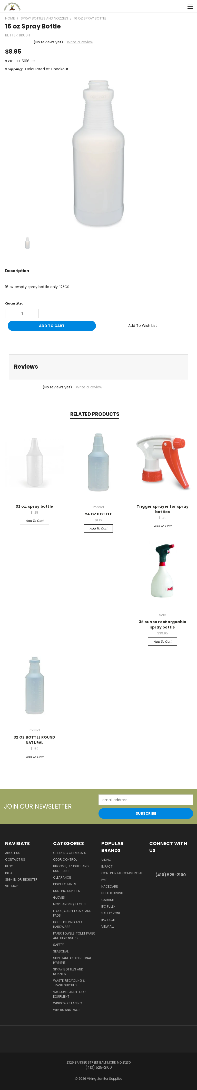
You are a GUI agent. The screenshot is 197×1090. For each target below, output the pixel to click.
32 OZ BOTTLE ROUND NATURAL (34, 740)
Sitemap (11, 886)
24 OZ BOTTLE (98, 514)
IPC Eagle (108, 920)
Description (17, 270)
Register (30, 879)
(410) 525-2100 (170, 875)
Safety (58, 944)
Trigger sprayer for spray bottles (163, 509)
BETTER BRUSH (112, 893)
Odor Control (65, 859)
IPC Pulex (108, 906)
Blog (9, 866)
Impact (107, 866)
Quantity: (14, 303)
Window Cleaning (67, 1003)
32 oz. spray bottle (34, 506)
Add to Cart (34, 520)
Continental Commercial (122, 873)
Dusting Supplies (66, 891)
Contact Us (15, 859)
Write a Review (80, 42)
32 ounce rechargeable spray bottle (162, 624)
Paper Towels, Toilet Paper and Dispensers (74, 935)
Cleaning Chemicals (69, 853)
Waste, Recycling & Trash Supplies (69, 982)
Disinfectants (64, 884)
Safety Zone (111, 913)
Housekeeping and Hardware (67, 924)
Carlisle (108, 900)
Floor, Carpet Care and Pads (72, 913)
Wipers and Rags (67, 1010)
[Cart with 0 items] (180, 6)
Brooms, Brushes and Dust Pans (70, 868)
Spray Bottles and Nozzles (68, 971)
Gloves (59, 897)
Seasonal (60, 951)
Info (8, 873)
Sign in (11, 879)
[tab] (98, 366)
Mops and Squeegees (69, 904)
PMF (104, 880)
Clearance (62, 877)
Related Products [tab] (94, 414)
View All (107, 926)
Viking (106, 860)
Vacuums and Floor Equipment (69, 994)
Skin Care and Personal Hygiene (72, 960)
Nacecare (109, 886)
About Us (12, 853)
